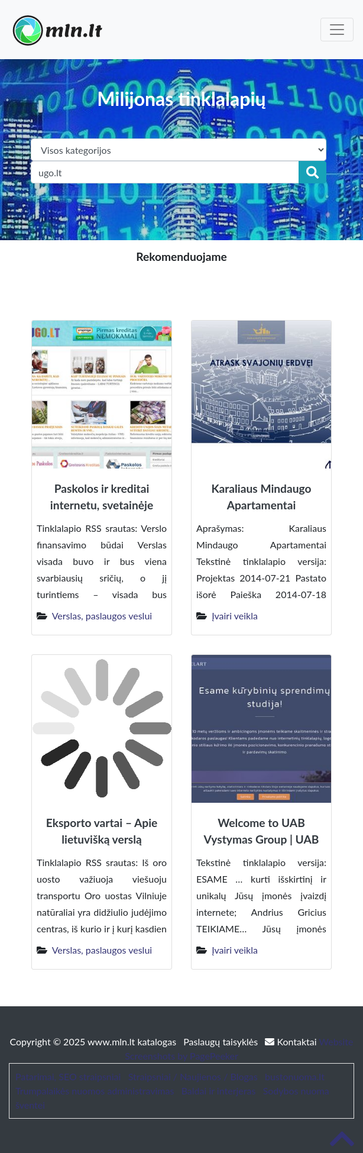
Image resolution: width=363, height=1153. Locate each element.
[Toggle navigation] (337, 29)
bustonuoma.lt (295, 1076)
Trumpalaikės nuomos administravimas (94, 1090)
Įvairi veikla (235, 615)
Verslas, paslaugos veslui (102, 615)
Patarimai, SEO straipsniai (68, 1076)
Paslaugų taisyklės (221, 1041)
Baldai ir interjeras (219, 1090)
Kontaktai (292, 1041)
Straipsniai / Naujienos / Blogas (193, 1076)
